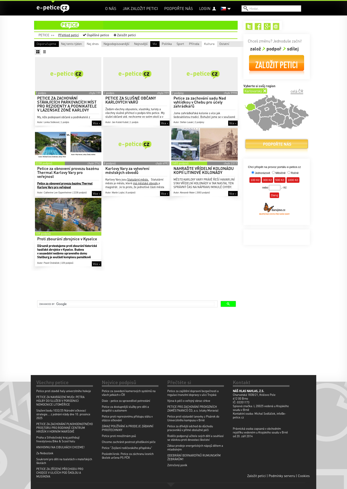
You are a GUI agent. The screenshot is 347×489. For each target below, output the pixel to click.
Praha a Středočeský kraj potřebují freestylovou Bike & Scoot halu (57, 439)
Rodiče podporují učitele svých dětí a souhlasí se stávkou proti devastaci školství (195, 437)
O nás (110, 8)
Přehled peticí (68, 35)
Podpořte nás (178, 8)
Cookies (304, 476)
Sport (110, 50)
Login (204, 8)
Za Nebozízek (44, 453)
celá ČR (297, 91)
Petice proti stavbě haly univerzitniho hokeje (63, 391)
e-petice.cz (53, 8)
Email (276, 26)
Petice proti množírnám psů (119, 436)
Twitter (249, 26)
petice (138, 25)
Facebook (258, 26)
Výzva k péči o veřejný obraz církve (188, 400)
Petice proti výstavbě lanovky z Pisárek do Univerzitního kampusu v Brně (193, 418)
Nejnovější (204, 44)
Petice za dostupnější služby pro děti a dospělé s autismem (125, 408)
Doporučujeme (46, 44)
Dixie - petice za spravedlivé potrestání (126, 400)
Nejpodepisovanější (169, 44)
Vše (39, 50)
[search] (126, 304)
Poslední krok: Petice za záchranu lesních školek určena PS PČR (128, 455)
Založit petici (126, 35)
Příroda (145, 50)
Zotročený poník (177, 465)
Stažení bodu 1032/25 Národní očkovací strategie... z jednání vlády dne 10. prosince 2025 (63, 414)
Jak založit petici (140, 8)
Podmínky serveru (282, 476)
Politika (78, 50)
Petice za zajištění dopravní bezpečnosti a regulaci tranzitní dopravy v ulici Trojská (193, 393)
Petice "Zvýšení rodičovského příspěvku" (127, 448)
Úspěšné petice (98, 35)
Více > (96, 129)
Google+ (267, 26)
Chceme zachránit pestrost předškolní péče (129, 442)
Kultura (178, 50)
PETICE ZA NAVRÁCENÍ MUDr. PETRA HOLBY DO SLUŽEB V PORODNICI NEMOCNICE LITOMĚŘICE (60, 400)
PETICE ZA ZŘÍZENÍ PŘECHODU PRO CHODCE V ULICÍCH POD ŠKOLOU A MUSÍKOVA (59, 472)
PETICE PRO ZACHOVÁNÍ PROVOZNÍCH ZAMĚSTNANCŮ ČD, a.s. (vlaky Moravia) (192, 408)
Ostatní (211, 50)
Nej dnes (121, 44)
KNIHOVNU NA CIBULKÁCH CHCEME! (60, 447)
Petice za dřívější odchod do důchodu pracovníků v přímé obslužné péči (190, 428)
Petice (44, 35)
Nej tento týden (83, 44)
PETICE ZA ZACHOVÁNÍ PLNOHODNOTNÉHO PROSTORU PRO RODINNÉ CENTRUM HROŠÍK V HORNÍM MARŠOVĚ (64, 427)
